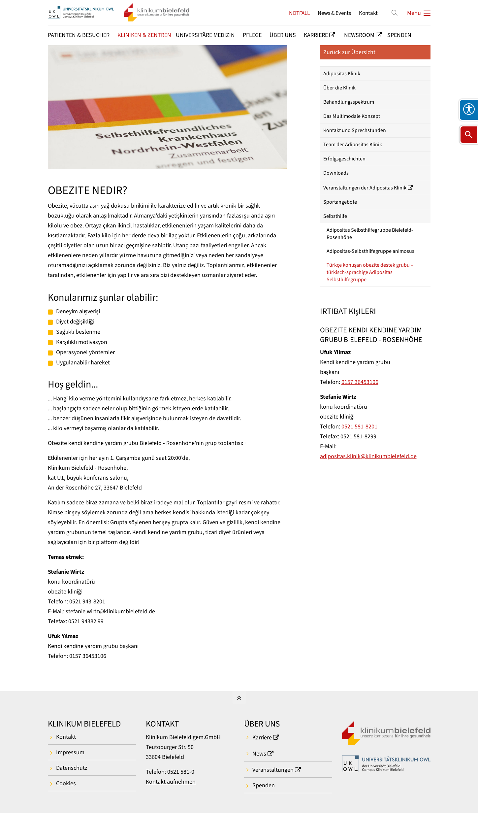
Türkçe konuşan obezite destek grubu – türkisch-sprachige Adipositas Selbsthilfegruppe (370, 272)
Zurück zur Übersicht (349, 52)
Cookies (66, 783)
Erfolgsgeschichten (344, 158)
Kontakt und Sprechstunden (354, 130)
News (259, 754)
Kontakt (368, 13)
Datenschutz (71, 768)
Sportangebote (340, 202)
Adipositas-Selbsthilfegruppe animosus (370, 251)
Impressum (70, 752)
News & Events (334, 13)
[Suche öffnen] (469, 134)
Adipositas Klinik (341, 73)
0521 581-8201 (359, 427)
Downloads (336, 173)
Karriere (262, 737)
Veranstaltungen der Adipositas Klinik (364, 187)
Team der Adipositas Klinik (352, 144)
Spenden (263, 785)
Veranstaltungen (273, 770)
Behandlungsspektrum (348, 102)
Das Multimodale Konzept (351, 116)
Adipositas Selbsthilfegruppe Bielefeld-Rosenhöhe (370, 233)
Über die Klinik (339, 87)
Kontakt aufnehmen (171, 782)
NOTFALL (299, 13)
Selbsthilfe (335, 216)
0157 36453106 (359, 382)
